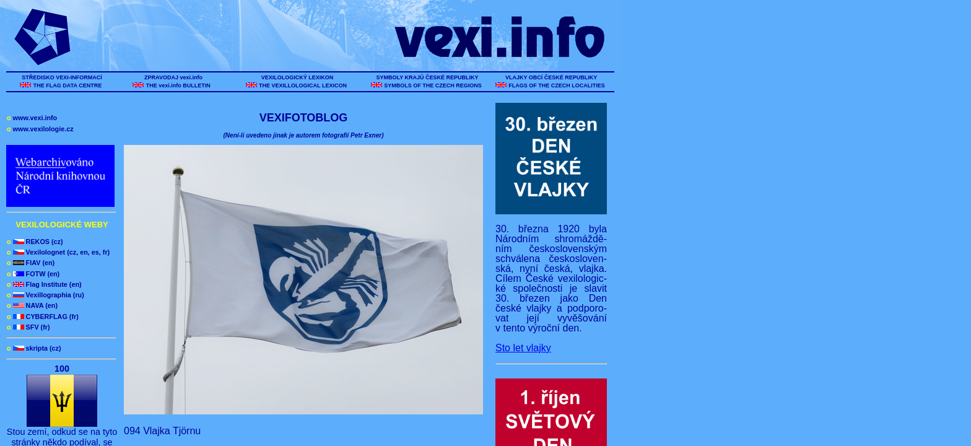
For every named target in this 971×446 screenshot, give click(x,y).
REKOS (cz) (35, 241)
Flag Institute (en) (44, 284)
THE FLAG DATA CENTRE (67, 85)
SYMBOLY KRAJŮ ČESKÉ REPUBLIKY (427, 77)
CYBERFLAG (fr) (43, 316)
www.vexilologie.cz (40, 129)
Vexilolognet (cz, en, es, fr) (58, 252)
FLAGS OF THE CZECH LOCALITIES (557, 85)
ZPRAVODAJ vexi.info (173, 77)
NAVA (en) (32, 305)
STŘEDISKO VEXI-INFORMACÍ (62, 77)
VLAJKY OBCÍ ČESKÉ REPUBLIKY (550, 77)
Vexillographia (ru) (45, 295)
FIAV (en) (30, 262)
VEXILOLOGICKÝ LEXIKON (297, 77)
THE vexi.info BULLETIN (179, 85)
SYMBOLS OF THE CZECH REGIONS (433, 85)
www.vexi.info (32, 117)
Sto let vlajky (523, 348)
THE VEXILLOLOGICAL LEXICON (303, 85)
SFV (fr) (28, 327)
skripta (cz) (34, 348)
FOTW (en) (33, 274)
